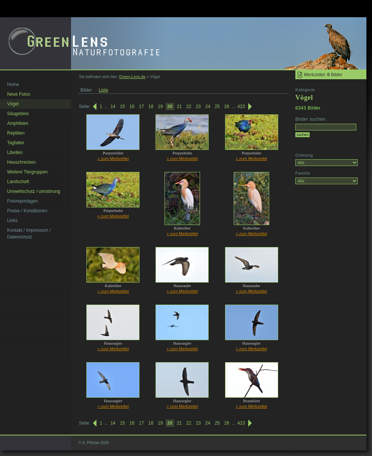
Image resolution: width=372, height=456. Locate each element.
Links (12, 220)
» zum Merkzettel (113, 158)
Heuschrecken (21, 162)
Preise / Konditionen (27, 210)
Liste (103, 90)
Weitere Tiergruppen (27, 172)
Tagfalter (15, 142)
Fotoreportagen (22, 201)
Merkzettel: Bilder (323, 74)
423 (241, 106)
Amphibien (17, 123)
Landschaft (18, 181)
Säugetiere (18, 113)
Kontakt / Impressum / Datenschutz (29, 234)
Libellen (14, 152)
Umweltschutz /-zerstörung (33, 191)
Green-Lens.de (132, 76)
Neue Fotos (18, 94)
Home (13, 84)
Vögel (13, 104)
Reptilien (16, 133)
